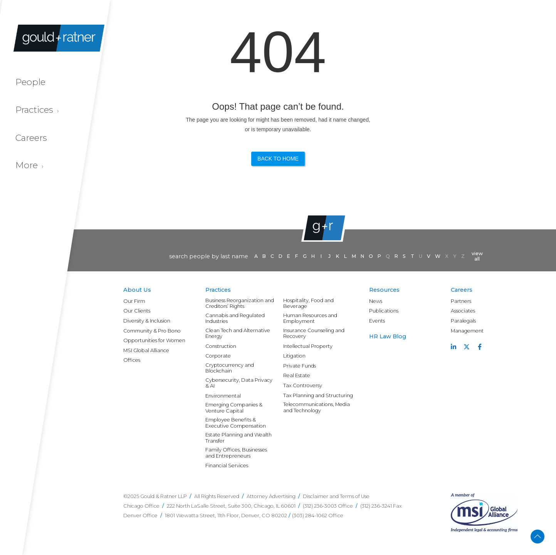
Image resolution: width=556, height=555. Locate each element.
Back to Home (278, 158)
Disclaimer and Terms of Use (336, 496)
